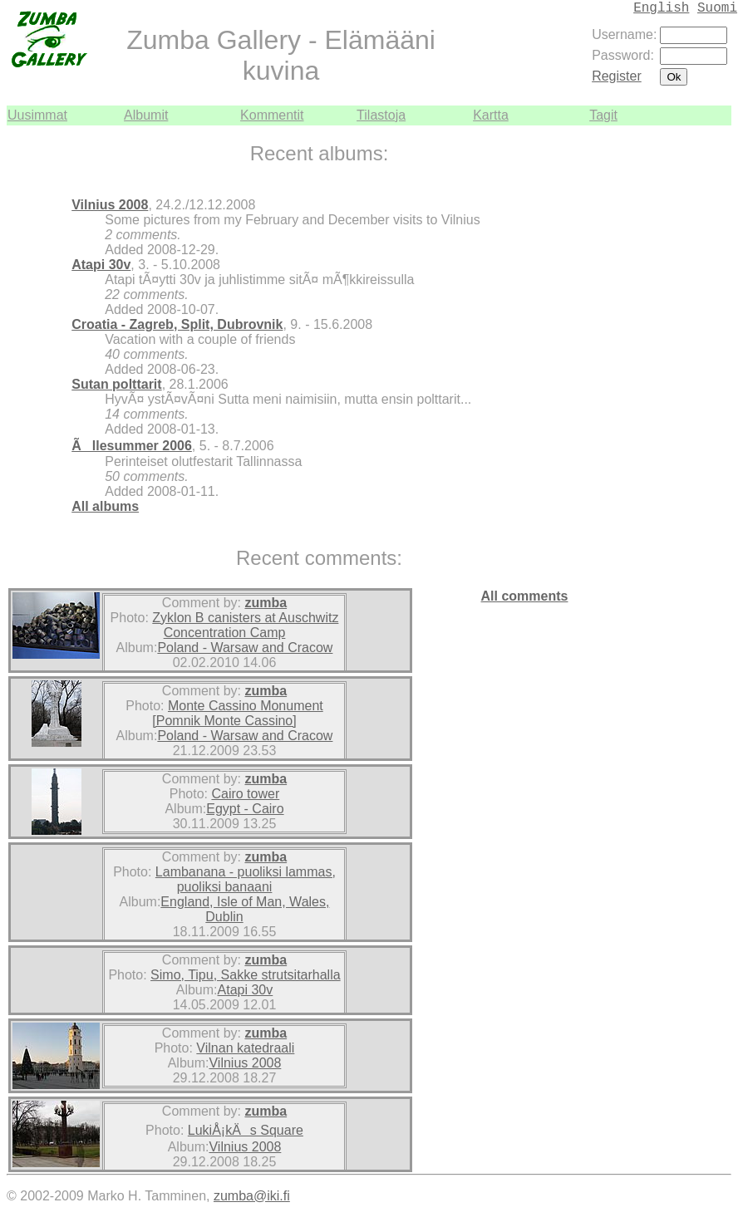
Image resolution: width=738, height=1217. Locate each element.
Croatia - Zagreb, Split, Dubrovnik (177, 324)
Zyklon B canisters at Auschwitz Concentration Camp (245, 625)
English (661, 8)
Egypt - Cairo (244, 809)
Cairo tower (245, 794)
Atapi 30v (100, 265)
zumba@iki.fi (252, 1196)
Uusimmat (37, 115)
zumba (265, 603)
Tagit (603, 115)
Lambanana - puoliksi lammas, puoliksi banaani (245, 879)
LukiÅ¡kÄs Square (245, 1130)
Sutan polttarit (116, 384)
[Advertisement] (681, 374)
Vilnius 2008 (109, 205)
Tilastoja (381, 115)
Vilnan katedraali (245, 1048)
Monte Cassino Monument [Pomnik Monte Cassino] (237, 713)
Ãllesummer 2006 (131, 446)
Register (617, 76)
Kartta (491, 115)
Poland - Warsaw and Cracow (244, 647)
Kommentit (271, 115)
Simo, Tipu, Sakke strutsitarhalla (245, 975)
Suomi (717, 8)
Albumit (146, 115)
